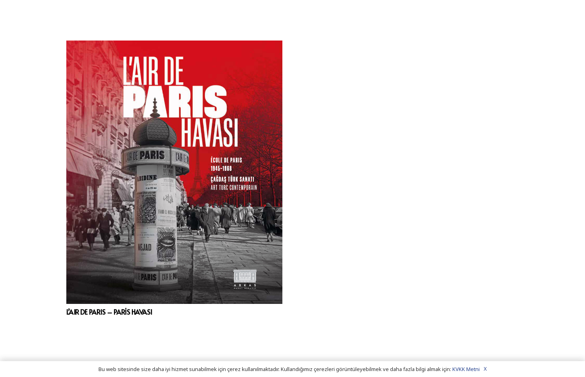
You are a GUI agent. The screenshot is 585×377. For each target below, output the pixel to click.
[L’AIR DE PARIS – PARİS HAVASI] (174, 172)
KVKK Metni (466, 369)
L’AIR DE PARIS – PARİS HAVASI (109, 312)
